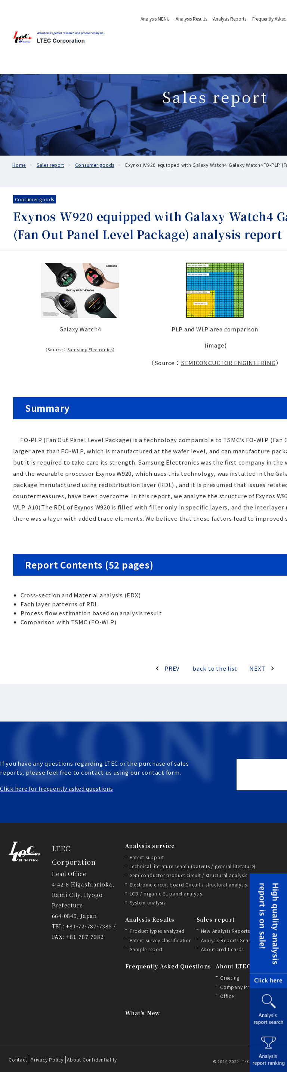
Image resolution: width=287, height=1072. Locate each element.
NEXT (257, 668)
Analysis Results (191, 18)
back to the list (214, 668)
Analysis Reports (229, 18)
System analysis (148, 902)
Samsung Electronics (90, 349)
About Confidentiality (92, 1059)
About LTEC (233, 966)
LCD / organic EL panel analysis (166, 893)
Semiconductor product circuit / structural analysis (188, 875)
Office (227, 996)
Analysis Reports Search (228, 940)
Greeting (230, 977)
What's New (142, 1013)
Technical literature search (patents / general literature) (193, 866)
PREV (172, 668)
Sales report (216, 919)
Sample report (146, 949)
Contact (18, 1059)
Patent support (147, 857)
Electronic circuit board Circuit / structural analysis (188, 884)
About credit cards (222, 949)
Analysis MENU (155, 18)
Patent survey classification (161, 940)
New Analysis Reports (225, 931)
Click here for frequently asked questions (56, 788)
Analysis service (150, 845)
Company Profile (239, 987)
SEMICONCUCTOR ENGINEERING (228, 363)
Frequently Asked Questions (168, 966)
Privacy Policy (47, 1059)
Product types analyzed (157, 931)
